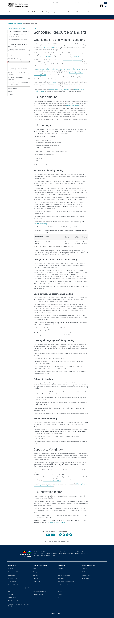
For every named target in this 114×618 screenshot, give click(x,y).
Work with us (85, 572)
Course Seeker (11, 597)
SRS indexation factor (80, 57)
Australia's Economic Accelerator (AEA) (18, 588)
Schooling (45, 12)
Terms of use (36, 581)
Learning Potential (13, 585)
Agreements (54, 82)
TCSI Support (11, 581)
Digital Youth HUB (12, 578)
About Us (21, 12)
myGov (10, 568)
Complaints (61, 578)
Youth (89, 12)
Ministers (64, 3)
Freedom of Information (39, 585)
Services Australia (12, 572)
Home (11, 12)
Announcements (12, 88)
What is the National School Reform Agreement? (19, 69)
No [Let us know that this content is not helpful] (53, 535)
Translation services (38, 594)
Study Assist (11, 575)
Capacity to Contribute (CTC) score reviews (19, 31)
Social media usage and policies (66, 581)
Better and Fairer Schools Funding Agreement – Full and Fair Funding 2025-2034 (59, 69)
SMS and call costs (38, 588)
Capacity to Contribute (72, 105)
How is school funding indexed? (56, 522)
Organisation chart (87, 578)
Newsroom (60, 572)
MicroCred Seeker (12, 601)
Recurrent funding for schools (15, 23)
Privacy (35, 572)
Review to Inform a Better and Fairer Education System (17, 55)
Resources (11, 94)
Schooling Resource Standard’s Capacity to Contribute (19, 73)
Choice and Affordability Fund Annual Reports (17, 40)
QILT (9, 591)
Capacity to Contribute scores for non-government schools (18, 35)
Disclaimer (35, 575)
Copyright (35, 578)
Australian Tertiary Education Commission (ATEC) (19, 605)
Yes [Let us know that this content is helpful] (48, 535)
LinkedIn (60, 594)
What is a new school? (15, 65)
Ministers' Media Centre (64, 575)
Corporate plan (86, 575)
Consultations (56, 3)
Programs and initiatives (74, 3)
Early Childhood (33, 12)
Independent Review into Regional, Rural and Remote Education (17, 50)
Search (34, 568)
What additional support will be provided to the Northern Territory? (19, 83)
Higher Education (58, 12)
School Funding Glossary (14, 59)
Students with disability (40, 223)
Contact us (60, 568)
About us (84, 568)
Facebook (60, 588)
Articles (10, 91)
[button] (29, 50)
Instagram (60, 591)
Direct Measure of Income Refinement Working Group (17, 45)
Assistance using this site (39, 591)
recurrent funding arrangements (72, 60)
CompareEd (11, 594)
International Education (75, 12)
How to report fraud (63, 585)
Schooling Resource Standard (15, 62)
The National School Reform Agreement (15, 78)
